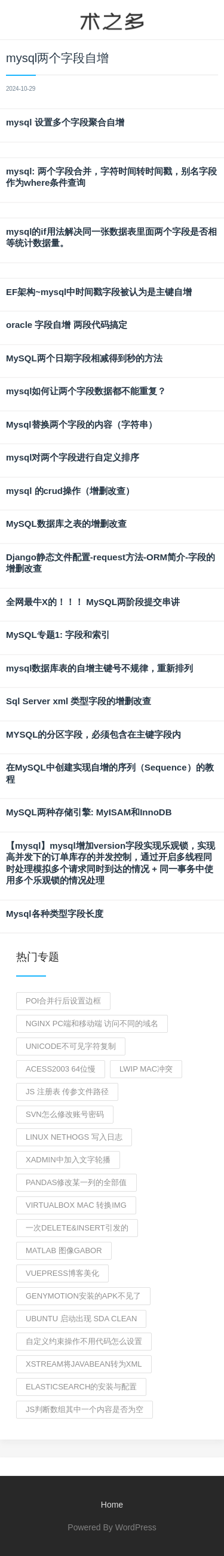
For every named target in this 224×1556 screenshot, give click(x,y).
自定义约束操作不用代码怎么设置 (84, 1341)
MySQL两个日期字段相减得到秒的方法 (84, 358)
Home (112, 1504)
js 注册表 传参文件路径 (67, 1091)
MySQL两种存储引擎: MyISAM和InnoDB (89, 812)
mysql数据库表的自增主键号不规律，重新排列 (99, 668)
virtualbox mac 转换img (76, 1205)
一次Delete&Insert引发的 (77, 1227)
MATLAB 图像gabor (64, 1250)
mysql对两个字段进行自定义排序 (72, 457)
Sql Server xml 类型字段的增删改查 (78, 701)
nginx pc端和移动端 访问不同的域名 (92, 1023)
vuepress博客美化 (62, 1273)
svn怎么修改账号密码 (65, 1114)
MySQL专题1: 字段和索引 (58, 635)
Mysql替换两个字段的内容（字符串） (81, 424)
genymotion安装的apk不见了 (83, 1295)
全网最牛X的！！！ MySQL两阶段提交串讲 (93, 602)
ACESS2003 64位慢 (61, 1068)
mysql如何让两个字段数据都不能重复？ (86, 391)
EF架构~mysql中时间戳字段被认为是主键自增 (99, 292)
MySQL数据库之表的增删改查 (66, 523)
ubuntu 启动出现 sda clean (81, 1318)
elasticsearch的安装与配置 (81, 1386)
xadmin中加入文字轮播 (68, 1159)
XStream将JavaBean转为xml (84, 1363)
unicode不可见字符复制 (71, 1046)
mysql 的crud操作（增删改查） (70, 491)
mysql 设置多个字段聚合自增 (65, 122)
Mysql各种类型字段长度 (54, 914)
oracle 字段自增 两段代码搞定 (66, 325)
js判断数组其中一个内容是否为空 (84, 1409)
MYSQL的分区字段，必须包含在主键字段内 (93, 734)
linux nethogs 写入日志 (74, 1137)
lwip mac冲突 (146, 1068)
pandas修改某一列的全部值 (76, 1182)
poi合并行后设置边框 (63, 1000)
